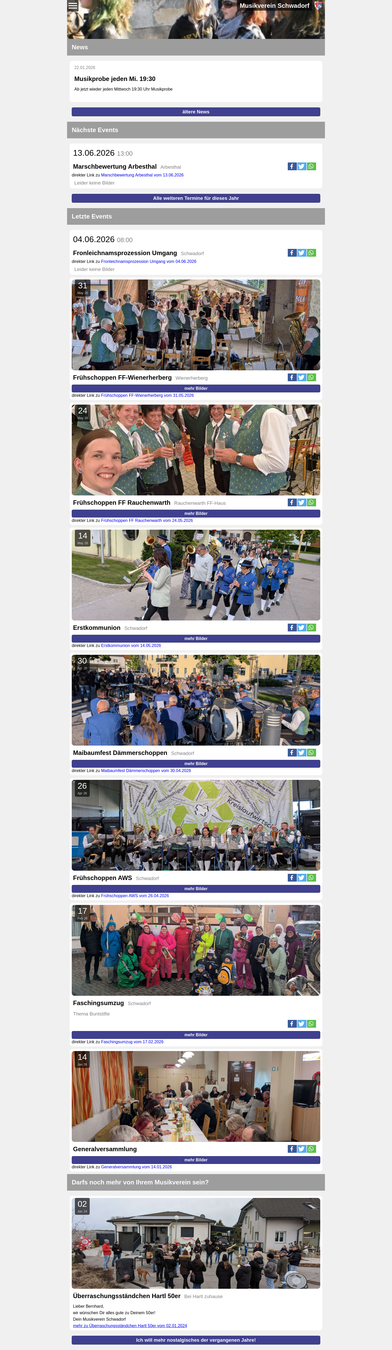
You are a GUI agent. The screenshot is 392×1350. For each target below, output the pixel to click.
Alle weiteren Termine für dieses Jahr (196, 198)
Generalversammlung (105, 1149)
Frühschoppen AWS (102, 877)
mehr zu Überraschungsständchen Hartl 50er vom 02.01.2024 (130, 1326)
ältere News (196, 111)
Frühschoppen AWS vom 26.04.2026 (135, 896)
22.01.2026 (84, 67)
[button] (292, 166)
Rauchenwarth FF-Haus (200, 503)
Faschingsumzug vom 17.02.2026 (132, 1042)
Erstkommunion (97, 627)
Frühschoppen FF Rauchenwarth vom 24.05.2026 (147, 520)
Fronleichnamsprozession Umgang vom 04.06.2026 (148, 261)
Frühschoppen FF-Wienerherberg (122, 377)
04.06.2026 (103, 239)
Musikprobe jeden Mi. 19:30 (114, 78)
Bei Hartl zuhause (203, 1296)
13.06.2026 (103, 153)
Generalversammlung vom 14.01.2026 (136, 1167)
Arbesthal (170, 167)
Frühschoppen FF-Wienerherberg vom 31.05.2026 (147, 395)
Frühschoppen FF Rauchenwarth (122, 502)
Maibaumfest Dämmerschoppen (120, 752)
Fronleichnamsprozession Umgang (125, 252)
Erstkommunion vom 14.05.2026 (131, 645)
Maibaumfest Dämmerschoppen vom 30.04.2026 (146, 770)
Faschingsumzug (98, 1002)
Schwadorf (192, 253)
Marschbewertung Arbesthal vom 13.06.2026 (142, 175)
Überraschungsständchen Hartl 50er (126, 1295)
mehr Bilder (196, 388)
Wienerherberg (191, 378)
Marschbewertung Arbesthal (115, 166)
